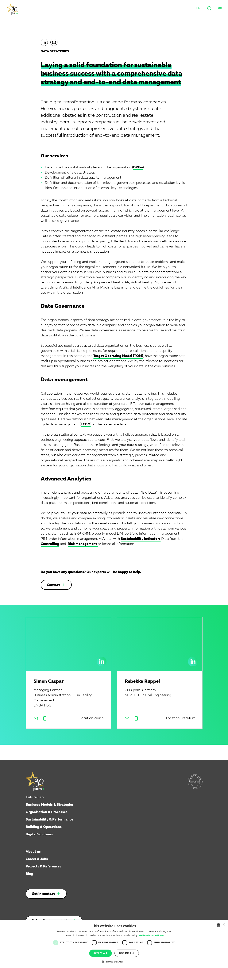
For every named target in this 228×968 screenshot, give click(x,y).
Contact (53, 585)
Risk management (83, 544)
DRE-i (138, 167)
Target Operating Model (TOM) (118, 356)
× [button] (223, 924)
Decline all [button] (126, 953)
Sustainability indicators (140, 539)
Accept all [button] (101, 953)
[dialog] (114, 944)
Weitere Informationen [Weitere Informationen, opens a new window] (151, 935)
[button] (198, 8)
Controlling (50, 544)
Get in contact (43, 894)
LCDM (86, 424)
